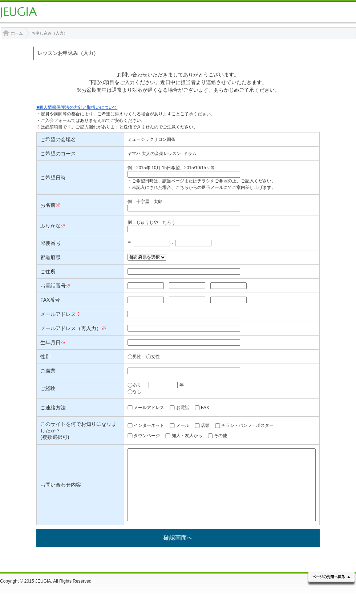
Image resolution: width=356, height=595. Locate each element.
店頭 (205, 425)
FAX (205, 407)
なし (134, 391)
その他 (220, 435)
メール (182, 425)
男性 (134, 356)
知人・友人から (187, 435)
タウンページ (147, 435)
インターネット (149, 425)
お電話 (182, 407)
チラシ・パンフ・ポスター (247, 425)
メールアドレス (149, 407)
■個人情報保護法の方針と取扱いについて (76, 107)
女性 (153, 356)
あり (134, 385)
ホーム (17, 33)
